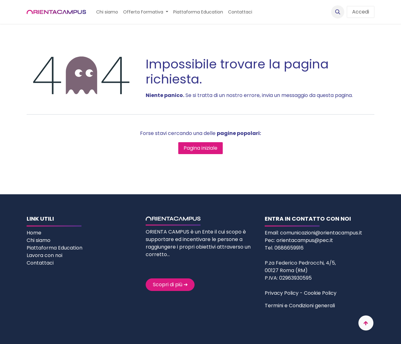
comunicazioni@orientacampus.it (321, 232)
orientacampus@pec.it (304, 240)
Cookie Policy (320, 293)
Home (35, 232)
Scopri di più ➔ (170, 284)
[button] (337, 12)
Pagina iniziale (200, 148)
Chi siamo (39, 240)
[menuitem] (107, 12)
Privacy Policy (282, 293)
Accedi (360, 11)
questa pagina (334, 95)
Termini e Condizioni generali (300, 305)
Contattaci (40, 262)
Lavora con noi (44, 255)
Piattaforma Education (54, 247)
